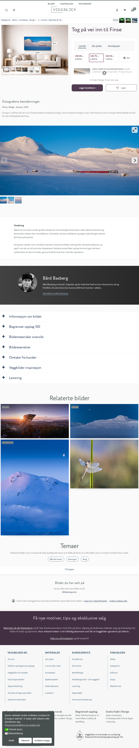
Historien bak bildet (17, 699)
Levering (76, 686)
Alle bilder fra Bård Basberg (55, 293)
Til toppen (69, 569)
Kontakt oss (77, 659)
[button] (7, 729)
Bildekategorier (69, 592)
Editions (114, 672)
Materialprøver (52, 686)
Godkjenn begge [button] (42, 740)
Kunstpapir (50, 672)
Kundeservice (81, 652)
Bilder (51, 3)
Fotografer (85, 3)
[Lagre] (121, 87)
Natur (14, 20)
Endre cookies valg (118, 600)
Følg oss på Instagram (61, 638)
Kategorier (6, 20)
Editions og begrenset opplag (21, 665)
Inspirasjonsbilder (16, 679)
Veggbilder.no (17, 652)
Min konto (76, 665)
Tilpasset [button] (25, 740)
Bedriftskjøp (77, 672)
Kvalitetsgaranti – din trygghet (85, 679)
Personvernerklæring (82, 699)
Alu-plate (49, 659)
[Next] (135, 160)
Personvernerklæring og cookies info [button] (22, 725)
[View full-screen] (135, 130)
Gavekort (49, 693)
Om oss (11, 659)
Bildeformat (115, 686)
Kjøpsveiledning (15, 686)
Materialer (52, 652)
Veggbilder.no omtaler (18, 672)
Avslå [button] (11, 740)
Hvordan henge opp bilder (20, 693)
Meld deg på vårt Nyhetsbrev (18, 628)
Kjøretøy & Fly (55, 20)
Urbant (44, 20)
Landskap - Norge (27, 20)
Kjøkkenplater (51, 679)
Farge (112, 679)
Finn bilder (117, 652)
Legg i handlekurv (87, 87)
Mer (127, 57)
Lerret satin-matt (53, 665)
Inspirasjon (66, 3)
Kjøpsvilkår (77, 693)
